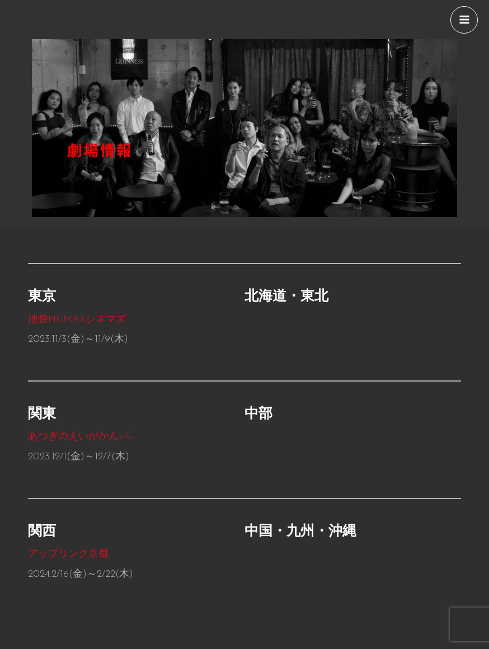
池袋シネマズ (77, 319)
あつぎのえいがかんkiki (81, 436)
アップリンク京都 (70, 554)
